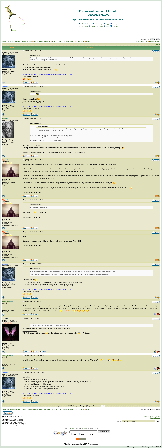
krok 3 (88, 41)
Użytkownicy (97, 24)
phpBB (72, 428)
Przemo (84, 428)
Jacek (4, 51)
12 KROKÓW (80, 41)
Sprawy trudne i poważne (41, 41)
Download (114, 26)
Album (100, 26)
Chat (106, 26)
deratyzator (6, 302)
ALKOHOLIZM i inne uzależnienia (63, 41)
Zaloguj (92, 26)
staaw (4, 119)
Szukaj (88, 24)
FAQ (81, 24)
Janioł (4, 318)
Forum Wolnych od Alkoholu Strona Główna (17, 41)
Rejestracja (83, 26)
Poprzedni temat (141, 41)
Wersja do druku (155, 418)
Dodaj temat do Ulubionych (152, 416)
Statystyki (114, 24)
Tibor (4, 160)
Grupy (106, 24)
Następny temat (154, 41)
